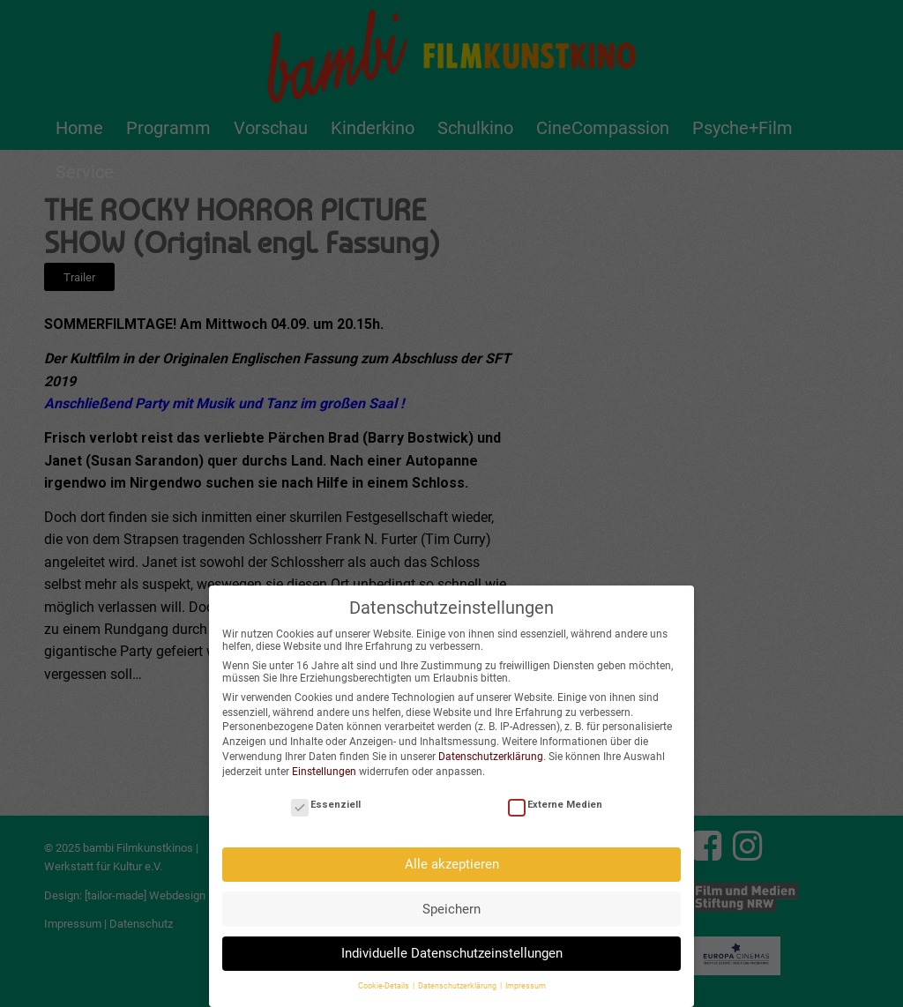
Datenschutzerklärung (490, 749)
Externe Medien (555, 797)
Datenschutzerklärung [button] (458, 979)
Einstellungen (324, 764)
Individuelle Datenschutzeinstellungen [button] (452, 946)
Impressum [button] (525, 979)
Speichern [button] (451, 902)
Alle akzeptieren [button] (452, 857)
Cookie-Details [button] (384, 979)
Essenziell (326, 797)
